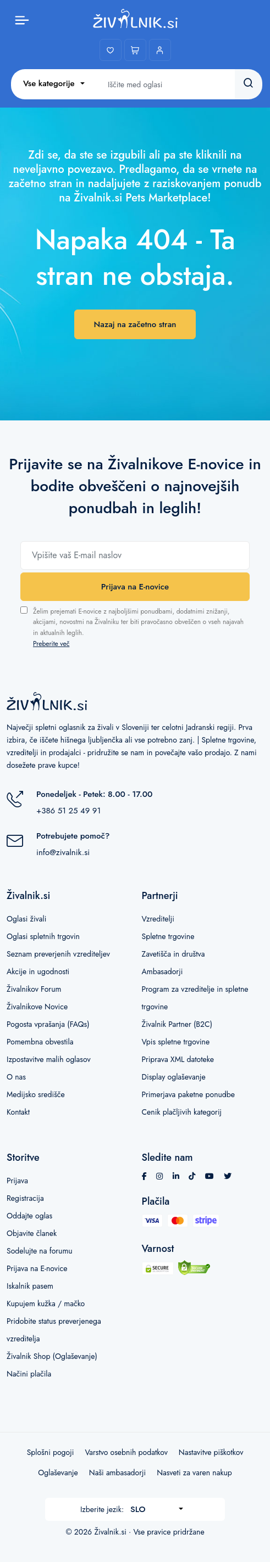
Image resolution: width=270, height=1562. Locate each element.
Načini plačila (29, 1373)
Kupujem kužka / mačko (46, 1303)
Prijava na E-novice (135, 587)
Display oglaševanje (174, 1076)
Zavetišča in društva (173, 953)
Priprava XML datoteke (178, 1059)
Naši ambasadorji (117, 1472)
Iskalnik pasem (30, 1285)
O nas (16, 1076)
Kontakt (18, 1111)
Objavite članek (32, 1233)
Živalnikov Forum (34, 989)
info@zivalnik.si (63, 852)
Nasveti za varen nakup (194, 1472)
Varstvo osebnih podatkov (126, 1452)
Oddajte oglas (29, 1215)
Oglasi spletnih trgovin (43, 936)
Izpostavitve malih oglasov (49, 1059)
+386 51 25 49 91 (68, 811)
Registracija (25, 1198)
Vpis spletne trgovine (176, 1041)
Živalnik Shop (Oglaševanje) (52, 1356)
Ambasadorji (162, 971)
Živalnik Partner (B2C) (177, 1024)
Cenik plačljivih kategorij (182, 1111)
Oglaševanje (58, 1472)
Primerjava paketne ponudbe (188, 1094)
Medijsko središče (36, 1094)
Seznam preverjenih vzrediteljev (58, 953)
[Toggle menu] (22, 19)
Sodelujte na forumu (40, 1250)
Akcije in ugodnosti (38, 971)
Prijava (17, 1180)
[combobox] (53, 83)
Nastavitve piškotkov (211, 1452)
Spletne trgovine (168, 936)
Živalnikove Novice (37, 1006)
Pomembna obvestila (40, 1041)
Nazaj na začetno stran (135, 324)
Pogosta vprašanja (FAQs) (48, 1024)
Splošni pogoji (50, 1452)
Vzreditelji (158, 918)
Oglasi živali (26, 918)
